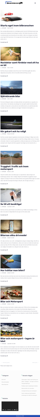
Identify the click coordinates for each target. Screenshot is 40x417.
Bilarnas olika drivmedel (13, 235)
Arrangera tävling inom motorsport (29, 390)
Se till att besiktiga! (10, 204)
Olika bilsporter (5, 384)
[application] (10, 406)
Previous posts (5, 362)
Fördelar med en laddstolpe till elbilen (30, 386)
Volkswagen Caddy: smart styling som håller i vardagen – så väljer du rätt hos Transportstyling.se (30, 381)
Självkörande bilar (10, 96)
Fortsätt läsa (4, 42)
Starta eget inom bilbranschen (17, 25)
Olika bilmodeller (5, 382)
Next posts (35, 362)
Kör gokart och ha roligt (13, 131)
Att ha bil (4, 28)
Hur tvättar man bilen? (12, 270)
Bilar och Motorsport (11, 301)
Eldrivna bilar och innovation (28, 388)
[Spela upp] (3, 409)
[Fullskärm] (16, 409)
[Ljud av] (14, 409)
